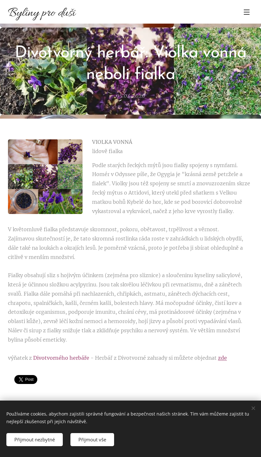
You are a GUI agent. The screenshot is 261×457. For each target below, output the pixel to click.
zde (222, 358)
